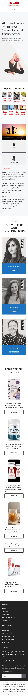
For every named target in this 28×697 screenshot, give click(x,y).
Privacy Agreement (8, 636)
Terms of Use (6, 620)
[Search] (24, 676)
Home (4, 608)
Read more (14, 412)
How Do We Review (8, 617)
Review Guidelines (8, 639)
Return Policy (6, 642)
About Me (5, 611)
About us (7, 168)
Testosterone (16, 101)
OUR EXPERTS (7, 633)
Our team (15, 221)
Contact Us (5, 614)
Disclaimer (5, 630)
